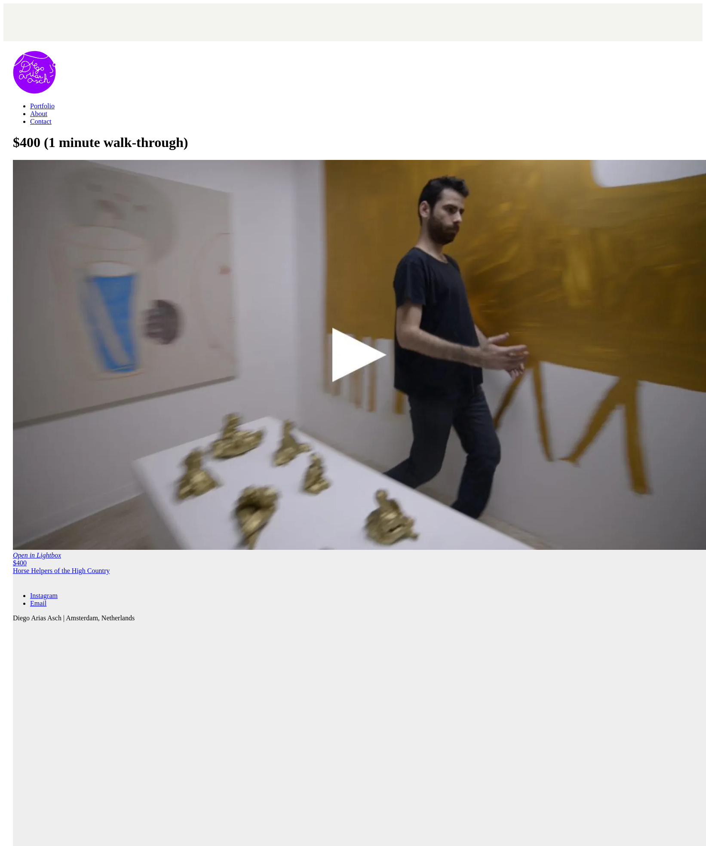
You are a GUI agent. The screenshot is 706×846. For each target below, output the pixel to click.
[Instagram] (44, 595)
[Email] (38, 603)
